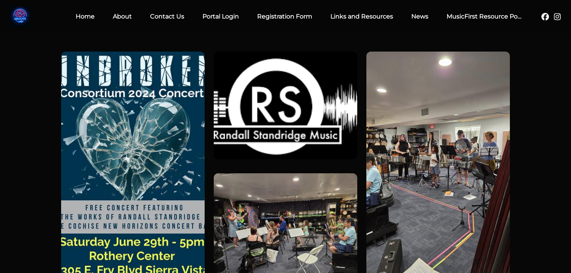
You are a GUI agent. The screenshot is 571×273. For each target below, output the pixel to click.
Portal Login (220, 16)
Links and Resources (361, 16)
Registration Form (284, 16)
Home (85, 16)
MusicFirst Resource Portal (486, 16)
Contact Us (167, 16)
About (122, 16)
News (419, 16)
